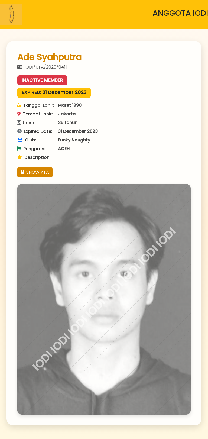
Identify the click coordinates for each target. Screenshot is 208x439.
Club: (26, 140)
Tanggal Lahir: (35, 105)
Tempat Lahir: (35, 114)
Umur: (26, 123)
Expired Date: (34, 131)
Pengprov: (31, 149)
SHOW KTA (35, 172)
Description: (34, 157)
